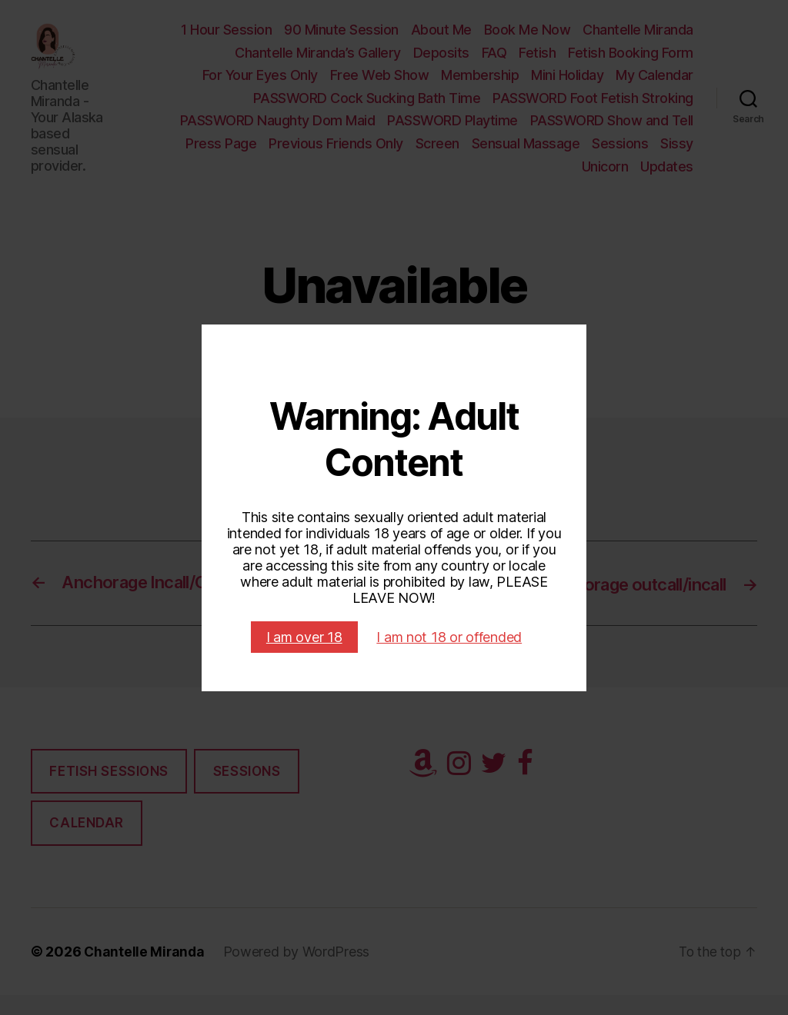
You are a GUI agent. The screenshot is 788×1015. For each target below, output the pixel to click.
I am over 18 (304, 637)
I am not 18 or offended (449, 637)
